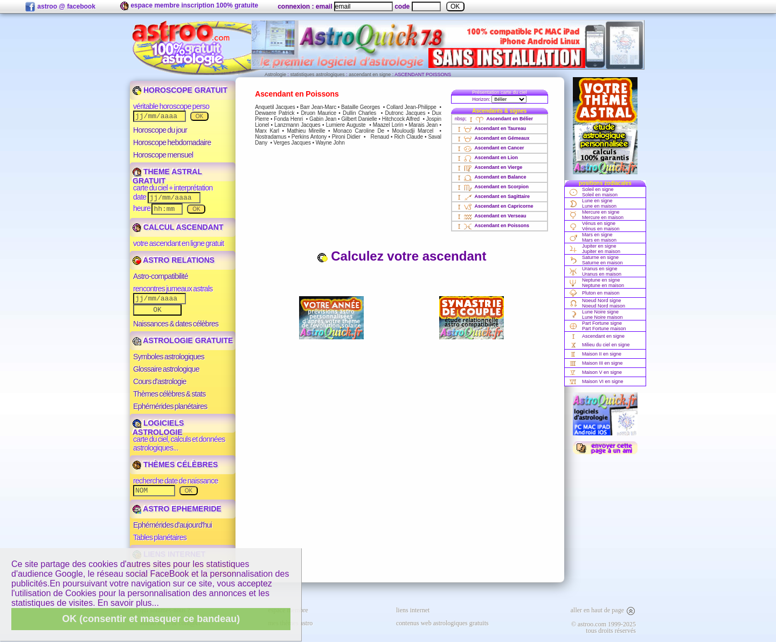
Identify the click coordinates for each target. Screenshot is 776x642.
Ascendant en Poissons (492, 225)
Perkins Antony (309, 137)
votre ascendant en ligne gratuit (178, 243)
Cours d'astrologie (159, 381)
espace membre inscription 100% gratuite (189, 6)
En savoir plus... (128, 602)
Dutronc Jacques (405, 113)
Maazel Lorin (388, 125)
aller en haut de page (603, 610)
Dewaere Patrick (274, 113)
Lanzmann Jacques (297, 125)
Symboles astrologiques (168, 356)
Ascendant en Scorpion (492, 186)
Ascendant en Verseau (490, 215)
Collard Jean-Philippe (411, 107)
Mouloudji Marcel (413, 131)
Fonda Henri (288, 119)
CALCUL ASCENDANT (178, 227)
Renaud (380, 137)
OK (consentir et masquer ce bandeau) (151, 618)
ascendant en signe (370, 74)
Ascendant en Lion (486, 157)
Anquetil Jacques (275, 107)
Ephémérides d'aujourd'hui (172, 525)
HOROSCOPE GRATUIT (180, 90)
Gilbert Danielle (359, 119)
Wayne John (330, 143)
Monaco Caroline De (358, 131)
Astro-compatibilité (160, 276)
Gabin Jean (322, 119)
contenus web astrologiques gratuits (442, 623)
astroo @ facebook (60, 7)
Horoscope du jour (160, 130)
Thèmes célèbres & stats (169, 394)
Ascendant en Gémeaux (492, 138)
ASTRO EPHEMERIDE (177, 508)
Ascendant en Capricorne (494, 206)
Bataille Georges (360, 107)
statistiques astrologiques (317, 74)
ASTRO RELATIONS (173, 260)
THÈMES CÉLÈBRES (175, 464)
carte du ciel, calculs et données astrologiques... (179, 443)
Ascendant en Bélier (500, 118)
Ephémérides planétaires (170, 406)
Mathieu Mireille (306, 131)
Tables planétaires (159, 537)
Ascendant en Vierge (489, 167)
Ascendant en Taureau (490, 128)
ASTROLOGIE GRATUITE (183, 340)
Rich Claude (408, 137)
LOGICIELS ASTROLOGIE (158, 427)
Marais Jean (423, 125)
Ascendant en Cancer (489, 148)
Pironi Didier (346, 137)
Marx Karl (267, 131)
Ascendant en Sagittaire (492, 196)
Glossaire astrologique (166, 369)
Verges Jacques (291, 143)
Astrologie (275, 74)
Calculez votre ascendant (402, 256)
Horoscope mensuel (163, 155)
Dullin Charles (359, 113)
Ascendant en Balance (490, 177)
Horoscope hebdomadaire (172, 142)
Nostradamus (270, 137)
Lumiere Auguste (346, 125)
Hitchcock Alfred (401, 119)
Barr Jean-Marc (318, 107)
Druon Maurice (318, 113)
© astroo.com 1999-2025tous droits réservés (603, 627)
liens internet (412, 610)
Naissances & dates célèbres (175, 323)
